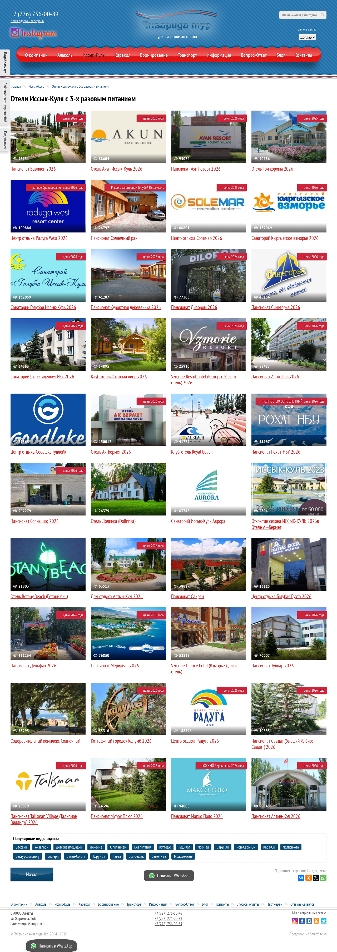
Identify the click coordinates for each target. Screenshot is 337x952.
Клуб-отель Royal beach (191, 452)
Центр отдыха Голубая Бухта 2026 (281, 596)
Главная (16, 86)
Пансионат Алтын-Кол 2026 (275, 816)
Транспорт (187, 55)
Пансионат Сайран (187, 596)
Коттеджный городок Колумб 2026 (121, 741)
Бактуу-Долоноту (27, 856)
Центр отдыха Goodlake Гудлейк (38, 452)
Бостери (53, 856)
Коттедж (165, 847)
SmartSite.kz (318, 933)
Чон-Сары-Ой (246, 847)
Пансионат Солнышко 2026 (35, 521)
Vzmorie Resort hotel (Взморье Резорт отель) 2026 (203, 379)
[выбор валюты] (307, 37)
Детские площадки (69, 847)
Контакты (303, 55)
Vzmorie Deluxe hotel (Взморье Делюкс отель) (205, 668)
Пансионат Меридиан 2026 (115, 665)
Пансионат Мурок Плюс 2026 (117, 816)
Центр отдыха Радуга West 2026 (39, 238)
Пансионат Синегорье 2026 (275, 307)
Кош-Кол (184, 847)
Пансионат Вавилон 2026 (33, 169)
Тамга (117, 856)
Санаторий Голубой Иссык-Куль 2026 (43, 307)
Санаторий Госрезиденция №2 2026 (42, 376)
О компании (36, 55)
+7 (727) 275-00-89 (168, 918)
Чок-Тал (203, 847)
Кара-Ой (269, 847)
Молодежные (183, 856)
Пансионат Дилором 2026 (194, 307)
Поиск (322, 15)
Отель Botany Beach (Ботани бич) (39, 596)
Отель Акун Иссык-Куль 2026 (116, 169)
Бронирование (108, 904)
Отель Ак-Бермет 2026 (111, 452)
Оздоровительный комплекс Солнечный (45, 741)
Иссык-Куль (94, 55)
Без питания (142, 847)
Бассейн (21, 847)
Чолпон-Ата (291, 847)
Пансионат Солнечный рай (114, 238)
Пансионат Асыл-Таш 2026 (275, 376)
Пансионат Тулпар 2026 (272, 665)
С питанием (118, 847)
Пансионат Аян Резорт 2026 (196, 169)
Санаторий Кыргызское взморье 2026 (285, 238)
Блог (280, 55)
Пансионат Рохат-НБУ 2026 (275, 452)
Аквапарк (41, 847)
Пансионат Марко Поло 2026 (197, 816)
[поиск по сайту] (302, 15)
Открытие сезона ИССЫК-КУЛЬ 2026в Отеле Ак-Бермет (285, 524)
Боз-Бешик (136, 856)
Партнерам (275, 904)
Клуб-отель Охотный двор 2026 (119, 376)
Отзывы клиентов (302, 904)
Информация (219, 55)
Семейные (159, 856)
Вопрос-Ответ (253, 55)
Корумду (99, 856)
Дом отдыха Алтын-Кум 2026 (117, 596)
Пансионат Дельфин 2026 (33, 665)
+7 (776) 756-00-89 (34, 13)
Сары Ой (223, 847)
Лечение (96, 847)
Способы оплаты (248, 904)
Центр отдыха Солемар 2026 (196, 238)
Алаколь (65, 55)
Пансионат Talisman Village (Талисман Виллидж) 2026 (44, 819)
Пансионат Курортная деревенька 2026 (126, 307)
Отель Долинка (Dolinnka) (113, 521)
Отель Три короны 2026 (272, 169)
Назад (31, 874)
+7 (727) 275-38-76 (168, 913)
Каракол (122, 55)
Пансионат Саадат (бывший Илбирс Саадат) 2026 (282, 744)
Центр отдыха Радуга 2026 (195, 741)
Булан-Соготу (76, 856)
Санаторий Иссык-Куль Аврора (198, 521)
